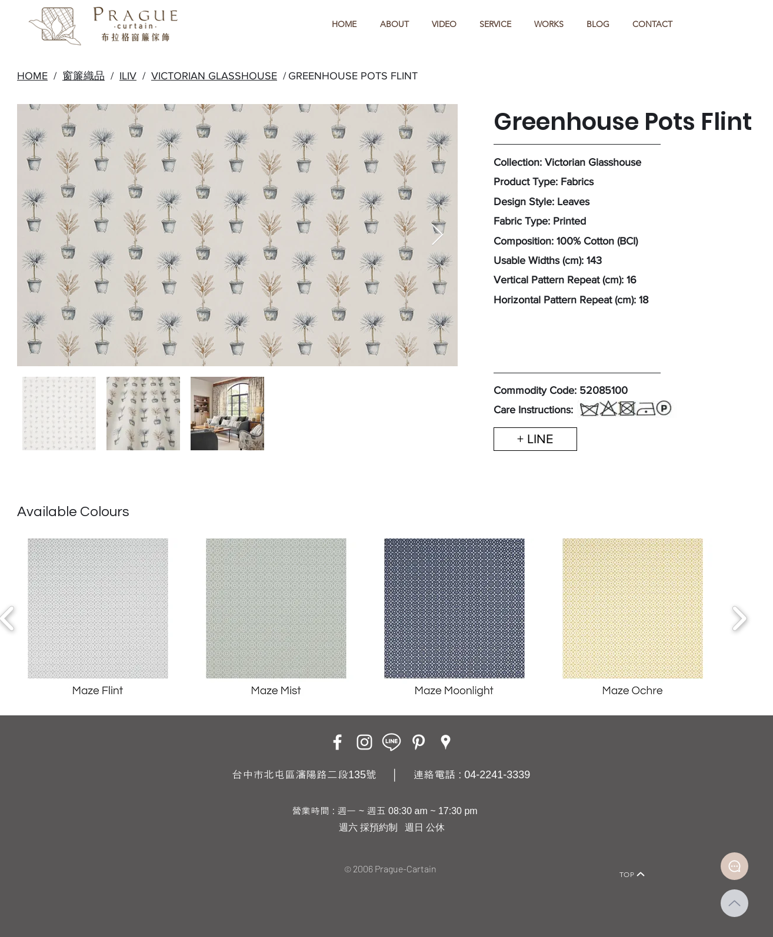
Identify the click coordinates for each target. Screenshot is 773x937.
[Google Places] (445, 742)
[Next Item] (437, 235)
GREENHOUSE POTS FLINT (353, 76)
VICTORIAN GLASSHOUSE (214, 76)
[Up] (734, 903)
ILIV (127, 76)
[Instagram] (364, 742)
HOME (32, 76)
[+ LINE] (535, 439)
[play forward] (739, 618)
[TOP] (632, 874)
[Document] (734, 866)
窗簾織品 (83, 76)
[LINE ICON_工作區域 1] (391, 742)
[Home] (131, 858)
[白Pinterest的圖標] (418, 742)
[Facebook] (337, 742)
